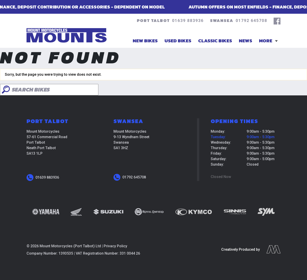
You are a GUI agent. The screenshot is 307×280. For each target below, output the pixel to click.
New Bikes (145, 40)
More (265, 40)
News (245, 40)
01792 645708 (251, 20)
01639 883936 (188, 20)
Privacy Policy (115, 246)
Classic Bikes (215, 40)
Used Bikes (177, 40)
